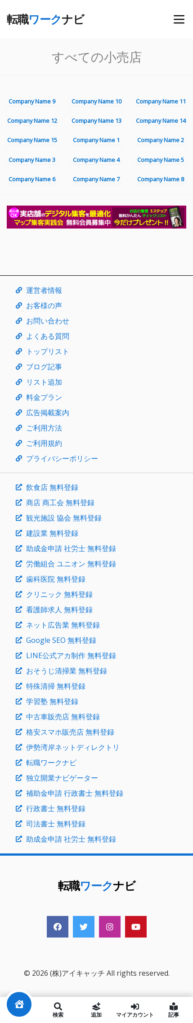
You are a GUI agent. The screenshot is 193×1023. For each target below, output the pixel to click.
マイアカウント (135, 1010)
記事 (173, 1010)
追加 (96, 1010)
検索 (58, 1010)
